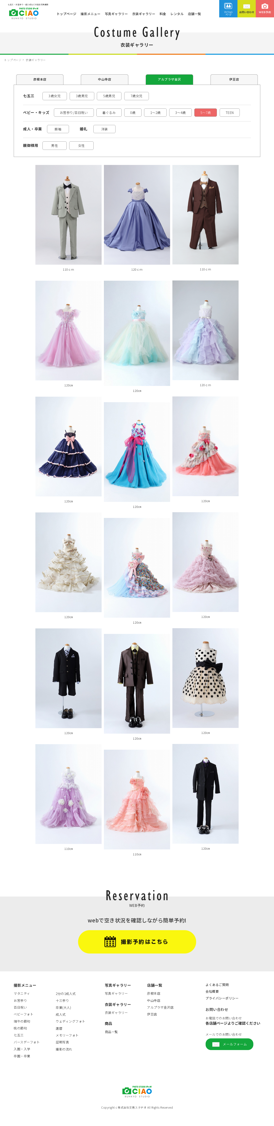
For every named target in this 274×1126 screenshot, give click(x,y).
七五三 (19, 1046)
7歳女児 (137, 96)
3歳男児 (82, 96)
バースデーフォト (27, 1053)
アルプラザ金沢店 (160, 1018)
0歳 (141, 113)
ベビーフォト (23, 1025)
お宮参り (20, 1011)
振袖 (59, 139)
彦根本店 (40, 79)
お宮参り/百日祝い (76, 113)
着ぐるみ (115, 113)
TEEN (35, 122)
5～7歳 (221, 113)
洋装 (109, 139)
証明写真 (62, 1053)
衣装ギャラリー (143, 13)
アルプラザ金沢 (169, 79)
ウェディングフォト (70, 1032)
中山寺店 (104, 79)
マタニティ (22, 1004)
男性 (55, 156)
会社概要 (212, 1002)
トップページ (66, 13)
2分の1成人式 (66, 1004)
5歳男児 (110, 96)
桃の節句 (20, 1039)
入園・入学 (22, 1060)
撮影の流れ (64, 1060)
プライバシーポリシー (222, 1009)
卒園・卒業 (22, 1067)
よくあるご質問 (217, 996)
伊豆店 (234, 79)
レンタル (177, 13)
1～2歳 (166, 113)
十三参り (62, 1011)
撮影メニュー (90, 13)
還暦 (59, 1039)
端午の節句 (22, 1032)
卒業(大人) (63, 1018)
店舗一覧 (194, 13)
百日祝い (20, 1018)
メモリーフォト (67, 1046)
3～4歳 (193, 113)
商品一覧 (111, 1043)
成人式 (61, 1025)
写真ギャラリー (116, 13)
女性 (83, 156)
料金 (163, 13)
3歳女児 (55, 96)
